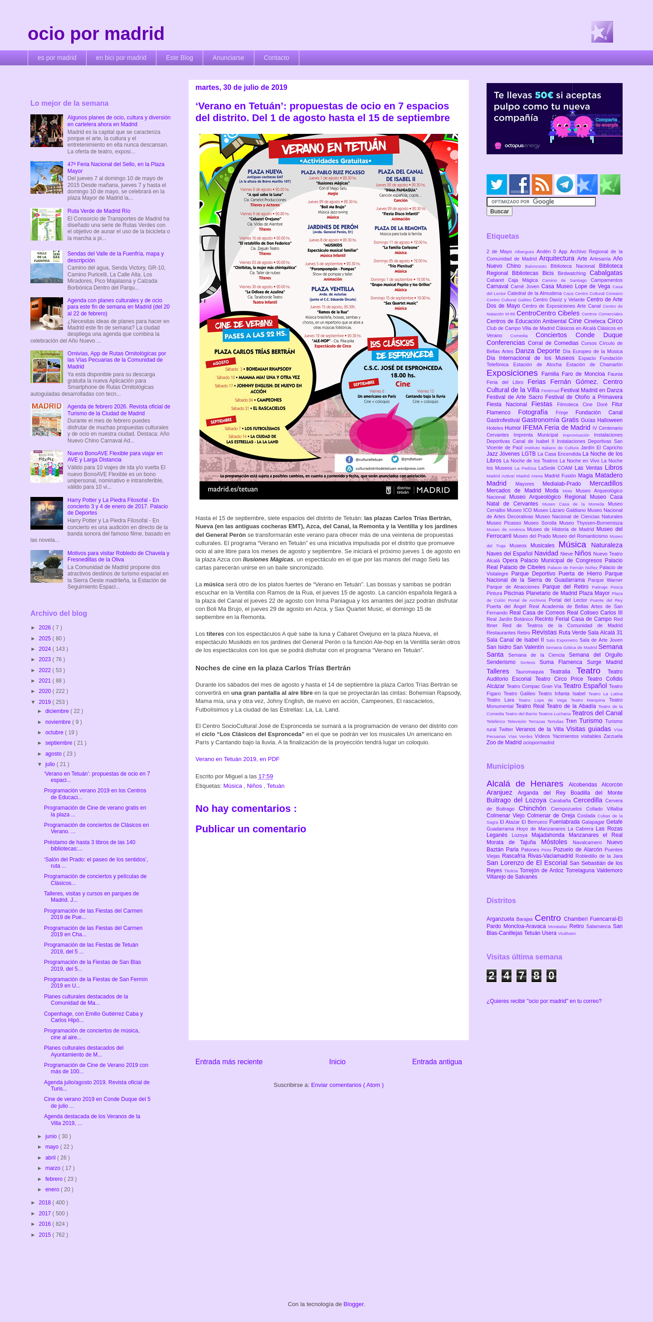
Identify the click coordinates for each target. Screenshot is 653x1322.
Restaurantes (502, 632)
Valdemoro (610, 870)
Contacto (276, 57)
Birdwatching (574, 273)
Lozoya (521, 835)
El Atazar (510, 822)
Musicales (545, 545)
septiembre (59, 743)
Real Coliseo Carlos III (595, 612)
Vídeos (543, 736)
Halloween (610, 420)
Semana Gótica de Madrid (572, 647)
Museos (519, 545)
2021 (46, 681)
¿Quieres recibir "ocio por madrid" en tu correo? (544, 1001)
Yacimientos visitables (578, 736)
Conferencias (507, 342)
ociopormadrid (538, 742)
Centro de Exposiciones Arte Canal (562, 306)
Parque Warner (605, 580)
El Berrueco (535, 822)
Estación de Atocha (539, 364)
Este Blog (179, 57)
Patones (531, 849)
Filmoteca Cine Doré (584, 404)
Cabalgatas (606, 272)
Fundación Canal (599, 412)
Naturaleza (607, 545)
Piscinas (515, 593)
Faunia (615, 374)
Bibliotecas (527, 273)
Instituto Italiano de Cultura (553, 447)
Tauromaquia (533, 671)
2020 (46, 691)
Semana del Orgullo (596, 655)
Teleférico (497, 721)
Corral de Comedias (554, 343)
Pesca (616, 587)
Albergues (526, 251)
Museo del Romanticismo (580, 536)
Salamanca (599, 926)
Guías (589, 420)
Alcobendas (585, 784)
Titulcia (512, 870)
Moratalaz (559, 926)
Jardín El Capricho (602, 447)
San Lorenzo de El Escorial (528, 862)
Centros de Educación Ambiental (528, 321)
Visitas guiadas (590, 728)
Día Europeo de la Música (593, 351)
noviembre (58, 722)
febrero (54, 1179)
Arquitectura (558, 258)
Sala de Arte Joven (601, 640)
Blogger (354, 1304)
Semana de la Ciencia (538, 655)
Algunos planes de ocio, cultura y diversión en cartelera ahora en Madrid (119, 120)
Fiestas (544, 404)
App (564, 251)
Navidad (547, 553)
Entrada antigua (437, 1062)
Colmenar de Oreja (552, 815)
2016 (46, 1224)
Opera (511, 560)
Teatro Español (586, 685)
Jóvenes (511, 454)
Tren (572, 721)
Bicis (550, 273)
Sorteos (530, 662)
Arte (583, 259)
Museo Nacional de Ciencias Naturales (579, 516)
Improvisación (578, 434)
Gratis (571, 419)
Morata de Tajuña (514, 842)
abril (51, 1158)
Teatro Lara (502, 700)
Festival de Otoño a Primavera (584, 397)
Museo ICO (520, 510)
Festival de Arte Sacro (516, 397)
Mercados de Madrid (516, 490)
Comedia (523, 335)
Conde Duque (599, 335)
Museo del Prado (533, 536)
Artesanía (601, 258)
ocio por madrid (96, 34)
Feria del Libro (507, 382)
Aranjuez (502, 792)
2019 (46, 702)
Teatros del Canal (597, 713)
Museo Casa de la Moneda (575, 503)
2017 (46, 1213)
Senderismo (503, 662)
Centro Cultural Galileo (510, 299)
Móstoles (557, 841)
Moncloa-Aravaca (525, 926)
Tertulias (556, 721)
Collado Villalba (604, 808)
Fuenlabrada (565, 822)
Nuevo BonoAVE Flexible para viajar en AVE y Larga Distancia (115, 456)
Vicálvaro (566, 933)
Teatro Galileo (521, 693)
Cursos (590, 343)
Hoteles (496, 428)
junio (51, 1136)
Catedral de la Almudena (535, 293)
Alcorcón (612, 784)
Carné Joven (526, 286)
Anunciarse (228, 57)
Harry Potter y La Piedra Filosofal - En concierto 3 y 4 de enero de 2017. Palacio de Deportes (118, 506)
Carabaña (561, 800)
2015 (46, 1235)
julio (51, 764)
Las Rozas (609, 829)
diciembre (57, 711)
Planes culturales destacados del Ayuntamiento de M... (83, 1051)
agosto (54, 754)
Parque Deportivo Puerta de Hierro (558, 573)
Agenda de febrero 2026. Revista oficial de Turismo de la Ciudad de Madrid (119, 409)
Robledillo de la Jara (599, 856)
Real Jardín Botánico (511, 619)
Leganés (499, 835)
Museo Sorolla (541, 523)
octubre (55, 732)
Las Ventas (590, 468)
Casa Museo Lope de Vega (577, 286)
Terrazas (538, 721)
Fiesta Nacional (509, 404)
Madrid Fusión (561, 475)
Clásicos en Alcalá (576, 328)
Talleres (501, 671)
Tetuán (275, 785)
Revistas (545, 632)
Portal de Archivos (528, 600)
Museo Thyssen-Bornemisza (591, 523)
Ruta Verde (573, 632)
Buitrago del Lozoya (518, 800)
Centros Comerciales (602, 313)
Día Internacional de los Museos (533, 358)
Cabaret (497, 280)
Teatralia (563, 671)
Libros (614, 467)
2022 (46, 670)
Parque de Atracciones (514, 587)
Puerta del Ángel (508, 606)
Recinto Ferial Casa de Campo (574, 619)
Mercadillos (606, 483)
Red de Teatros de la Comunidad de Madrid (562, 625)
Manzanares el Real (596, 835)
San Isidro (500, 647)
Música (233, 785)
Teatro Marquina (590, 700)
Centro (549, 918)
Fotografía (537, 412)
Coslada (587, 815)
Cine (576, 320)
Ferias (538, 381)
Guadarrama (502, 828)
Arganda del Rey (544, 793)
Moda (554, 490)
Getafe (614, 822)
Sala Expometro (563, 640)
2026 (46, 627)
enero (53, 1189)
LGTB (529, 454)
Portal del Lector (569, 600)
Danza (526, 350)
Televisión (518, 721)
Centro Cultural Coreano (599, 293)
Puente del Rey (606, 600)
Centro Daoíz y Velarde (559, 299)
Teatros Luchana (555, 713)
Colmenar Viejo (507, 815)
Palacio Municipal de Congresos (563, 560)
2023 (46, 659)
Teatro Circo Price (561, 679)
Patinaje (601, 587)
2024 (46, 649)
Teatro (592, 670)
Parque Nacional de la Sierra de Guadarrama (555, 576)
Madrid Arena (531, 475)
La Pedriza (527, 468)
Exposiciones (514, 373)
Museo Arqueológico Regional (549, 497)
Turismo (592, 720)
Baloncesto (538, 266)
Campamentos (607, 280)
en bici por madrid (121, 57)
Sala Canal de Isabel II (516, 640)
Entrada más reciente (229, 1062)
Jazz (493, 454)
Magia (586, 475)
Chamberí (577, 919)
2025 (46, 638)
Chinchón (535, 808)
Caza (569, 293)
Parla (513, 849)
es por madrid (57, 57)
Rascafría (515, 856)
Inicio (337, 1062)
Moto (568, 490)
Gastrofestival (504, 420)
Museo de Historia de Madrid (561, 529)
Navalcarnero (590, 842)
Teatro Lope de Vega (544, 700)
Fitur (617, 404)
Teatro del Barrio (521, 713)
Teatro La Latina (606, 693)
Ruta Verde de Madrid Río (99, 211)
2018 (46, 1202)
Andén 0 (547, 251)
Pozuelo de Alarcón (578, 849)
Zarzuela (613, 736)
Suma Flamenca (563, 662)
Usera (550, 933)
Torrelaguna (581, 870)
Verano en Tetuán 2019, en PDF (237, 759)
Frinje (565, 412)
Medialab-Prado (566, 484)
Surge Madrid (605, 662)
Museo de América (507, 529)
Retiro (524, 632)
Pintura (495, 593)
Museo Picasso (505, 523)
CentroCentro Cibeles (549, 313)
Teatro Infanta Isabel (563, 693)
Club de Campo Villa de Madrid (521, 328)
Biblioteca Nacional (575, 266)
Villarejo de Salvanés (512, 877)
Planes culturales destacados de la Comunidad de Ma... (86, 999)
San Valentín (529, 647)
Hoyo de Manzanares (542, 828)
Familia (551, 374)
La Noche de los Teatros (531, 460)
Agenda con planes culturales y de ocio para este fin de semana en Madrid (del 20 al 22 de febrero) (119, 307)
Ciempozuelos (568, 808)
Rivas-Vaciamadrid (551, 856)
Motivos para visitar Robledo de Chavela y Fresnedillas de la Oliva (119, 556)
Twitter (507, 729)
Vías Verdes (521, 736)
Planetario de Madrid (552, 593)
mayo (52, 1147)
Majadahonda (550, 835)
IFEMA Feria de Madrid (558, 427)
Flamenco (502, 412)
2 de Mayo (501, 251)
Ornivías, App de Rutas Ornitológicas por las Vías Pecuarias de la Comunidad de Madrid (117, 360)
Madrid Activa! (502, 475)
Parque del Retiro (567, 587)
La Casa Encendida (560, 454)
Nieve (567, 553)
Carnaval (499, 286)
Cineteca (595, 321)
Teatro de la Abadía (572, 706)
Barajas (525, 919)
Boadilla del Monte (596, 793)
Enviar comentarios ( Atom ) (347, 1084)
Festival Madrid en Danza (591, 390)
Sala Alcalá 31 (605, 632)
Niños (255, 785)
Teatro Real (531, 706)
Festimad (550, 390)
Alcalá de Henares (528, 783)
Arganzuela (501, 919)
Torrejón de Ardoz (543, 870)
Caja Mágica (525, 280)
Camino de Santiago (566, 280)
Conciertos (555, 335)
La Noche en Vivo (580, 460)
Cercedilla (589, 800)
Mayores (529, 484)
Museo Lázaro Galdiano (560, 510)
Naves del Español (510, 553)
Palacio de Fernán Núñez (573, 567)
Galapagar (594, 822)
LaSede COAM (556, 468)
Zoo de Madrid (505, 742)
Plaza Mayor (595, 593)
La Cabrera (582, 828)
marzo (53, 1168)
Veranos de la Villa (541, 729)
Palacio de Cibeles (523, 567)
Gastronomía (541, 419)
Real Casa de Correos (538, 612)
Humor (514, 428)
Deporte (550, 350)
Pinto (547, 849)
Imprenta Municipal (538, 434)
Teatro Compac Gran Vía (535, 686)
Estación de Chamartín (594, 364)
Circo (615, 320)
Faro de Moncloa (585, 374)
